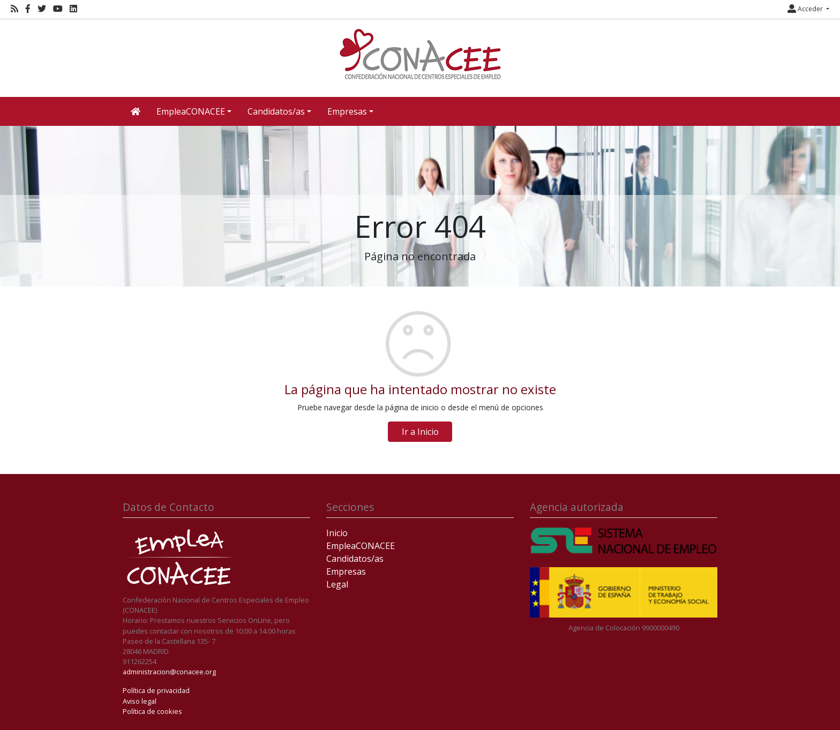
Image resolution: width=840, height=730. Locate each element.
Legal (337, 584)
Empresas (346, 571)
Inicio (337, 533)
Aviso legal (139, 701)
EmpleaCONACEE (360, 546)
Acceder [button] (806, 8)
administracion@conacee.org (169, 671)
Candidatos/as (355, 559)
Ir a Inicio (420, 432)
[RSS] (14, 8)
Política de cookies (152, 711)
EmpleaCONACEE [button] (190, 111)
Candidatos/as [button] (276, 111)
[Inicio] (420, 54)
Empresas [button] (347, 111)
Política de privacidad (156, 690)
